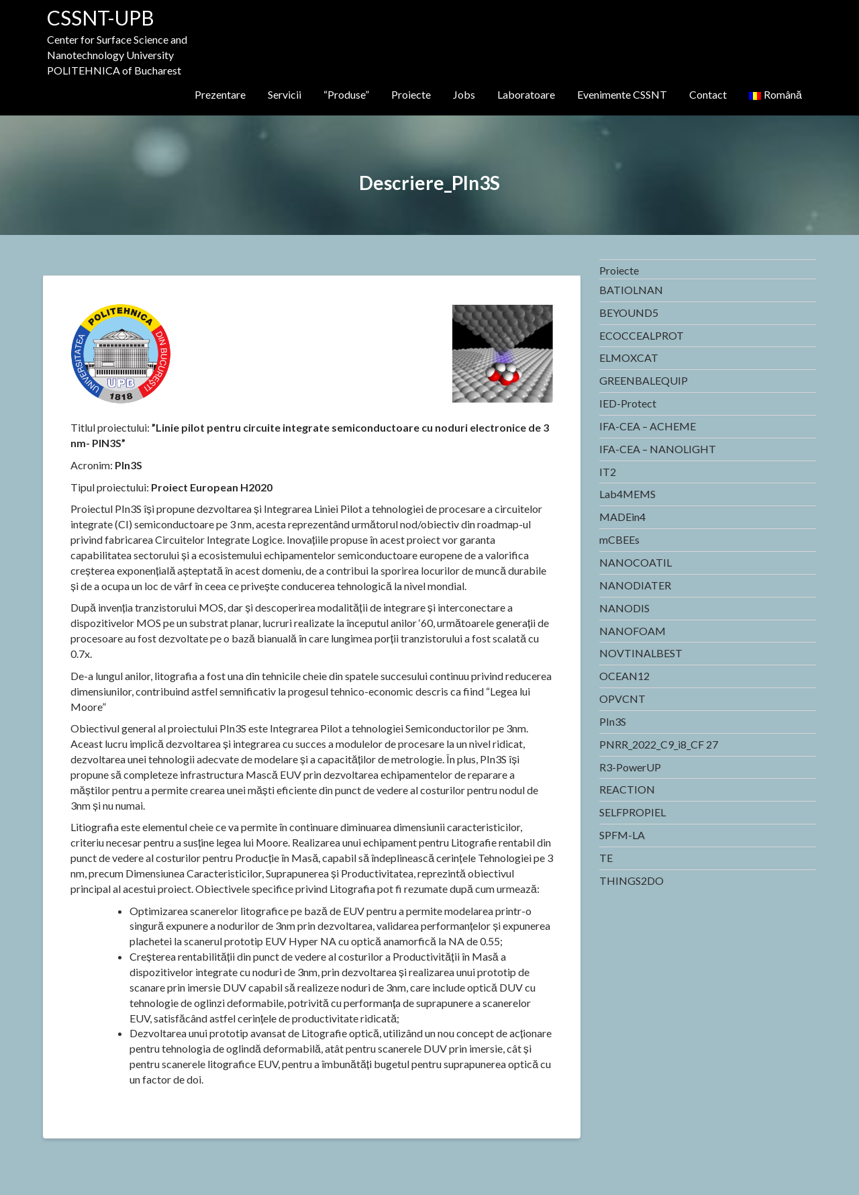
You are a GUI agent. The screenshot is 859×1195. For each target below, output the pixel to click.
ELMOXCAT (628, 357)
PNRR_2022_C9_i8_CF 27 (658, 744)
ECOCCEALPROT (641, 335)
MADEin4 (622, 516)
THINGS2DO (631, 880)
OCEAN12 (624, 675)
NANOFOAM (632, 630)
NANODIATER (635, 585)
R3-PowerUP (630, 767)
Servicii (284, 94)
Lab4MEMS (627, 493)
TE (606, 857)
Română (775, 94)
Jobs (464, 94)
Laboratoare (526, 94)
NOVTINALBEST (641, 653)
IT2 (607, 471)
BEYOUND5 (628, 312)
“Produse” (346, 94)
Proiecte (411, 94)
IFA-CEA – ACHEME (647, 426)
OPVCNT (622, 698)
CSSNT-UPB (100, 17)
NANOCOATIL (635, 562)
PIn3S (612, 721)
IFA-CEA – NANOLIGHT (657, 448)
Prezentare (220, 94)
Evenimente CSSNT (622, 94)
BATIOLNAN (631, 289)
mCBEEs (619, 539)
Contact (708, 94)
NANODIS (624, 608)
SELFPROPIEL (632, 812)
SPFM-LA (622, 834)
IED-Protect (627, 403)
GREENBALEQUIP (643, 380)
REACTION (627, 789)
